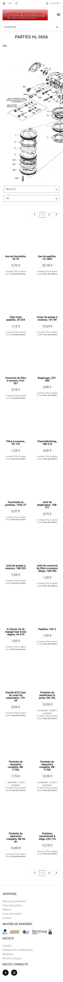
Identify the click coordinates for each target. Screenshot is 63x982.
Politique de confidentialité (18, 950)
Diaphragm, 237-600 (47, 379)
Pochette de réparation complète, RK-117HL (16, 765)
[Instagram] (14, 973)
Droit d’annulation (12, 913)
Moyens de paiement (14, 901)
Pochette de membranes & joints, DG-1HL (47, 695)
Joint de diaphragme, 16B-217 (47, 505)
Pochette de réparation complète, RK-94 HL (15, 837)
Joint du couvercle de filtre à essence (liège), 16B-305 (47, 568)
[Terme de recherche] (31, 27)
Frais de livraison (19, 274)
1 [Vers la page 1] (42, 214)
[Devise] (10, 3)
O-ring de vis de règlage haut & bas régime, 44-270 (15, 632)
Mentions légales (12, 958)
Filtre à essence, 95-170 (15, 442)
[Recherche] (57, 27)
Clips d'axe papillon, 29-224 (15, 318)
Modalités (8, 954)
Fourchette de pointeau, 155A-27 (15, 503)
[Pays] (4, 3)
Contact (7, 918)
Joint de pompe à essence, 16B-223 (16, 567)
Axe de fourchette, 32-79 (15, 257)
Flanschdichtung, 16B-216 (47, 442)
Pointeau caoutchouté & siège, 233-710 (47, 836)
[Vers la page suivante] (56, 215)
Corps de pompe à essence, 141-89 (47, 318)
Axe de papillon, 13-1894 (47, 257)
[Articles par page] (31, 198)
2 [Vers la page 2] (49, 214)
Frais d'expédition (12, 905)
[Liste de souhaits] (16, 3)
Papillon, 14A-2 (47, 629)
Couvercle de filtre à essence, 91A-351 (15, 381)
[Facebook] (6, 973)
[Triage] (31, 189)
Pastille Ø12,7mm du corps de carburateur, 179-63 (16, 696)
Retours (7, 909)
